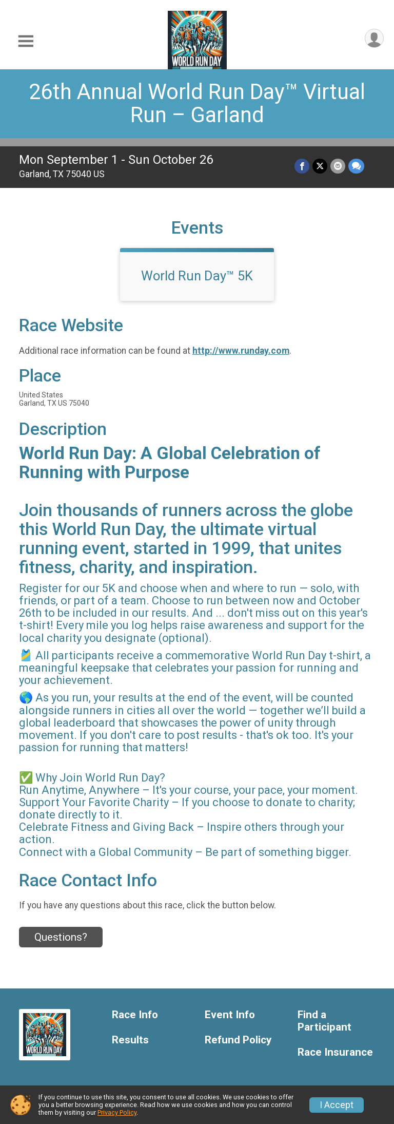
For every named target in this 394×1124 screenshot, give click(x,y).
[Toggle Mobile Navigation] (25, 41)
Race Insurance (335, 1052)
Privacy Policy (116, 1112)
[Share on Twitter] (319, 166)
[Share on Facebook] (301, 166)
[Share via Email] (337, 166)
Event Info (230, 1015)
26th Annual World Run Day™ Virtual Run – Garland (197, 103)
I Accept (336, 1105)
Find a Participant (324, 1021)
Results (130, 1040)
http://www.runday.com (240, 351)
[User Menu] (374, 38)
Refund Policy (238, 1040)
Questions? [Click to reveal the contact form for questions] (60, 937)
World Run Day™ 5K (197, 275)
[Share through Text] (356, 166)
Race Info (135, 1015)
